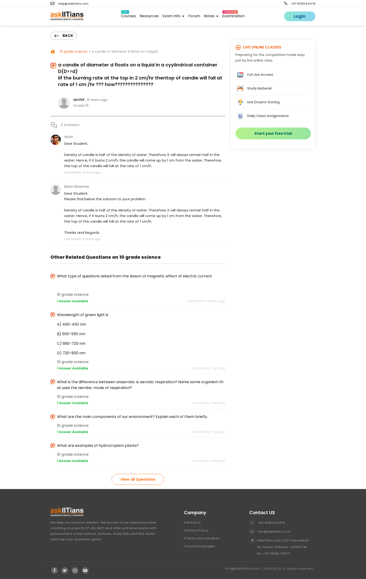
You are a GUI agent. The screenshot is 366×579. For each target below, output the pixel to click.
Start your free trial (273, 133)
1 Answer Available (72, 301)
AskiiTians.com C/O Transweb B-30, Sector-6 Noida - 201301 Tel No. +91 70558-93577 (279, 547)
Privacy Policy (196, 530)
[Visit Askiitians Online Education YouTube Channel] (85, 570)
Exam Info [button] (173, 16)
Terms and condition (202, 538)
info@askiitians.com (269, 531)
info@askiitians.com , (244, 568)
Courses (128, 15)
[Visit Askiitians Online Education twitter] (65, 570)
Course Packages (199, 546)
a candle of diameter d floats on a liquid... (125, 51)
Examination (233, 15)
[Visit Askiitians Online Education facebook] (54, 570)
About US (192, 522)
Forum (194, 16)
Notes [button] (211, 16)
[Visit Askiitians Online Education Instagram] (75, 570)
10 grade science (73, 51)
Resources (149, 16)
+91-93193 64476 (300, 4)
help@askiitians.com (69, 4)
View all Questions (137, 479)
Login (300, 16)
